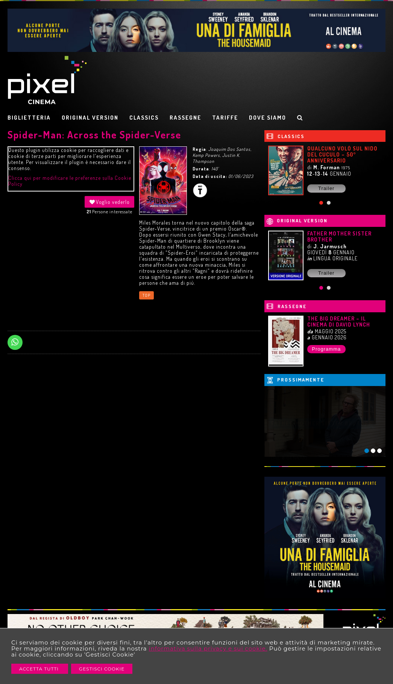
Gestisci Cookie (101, 669)
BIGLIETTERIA (29, 117)
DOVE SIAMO (267, 117)
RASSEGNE (185, 117)
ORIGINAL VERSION (90, 117)
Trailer (326, 188)
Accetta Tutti (39, 669)
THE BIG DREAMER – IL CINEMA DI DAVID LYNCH (338, 321)
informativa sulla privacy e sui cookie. (208, 648)
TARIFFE (225, 117)
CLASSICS (144, 117)
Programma (326, 349)
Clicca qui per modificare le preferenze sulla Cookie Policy (69, 181)
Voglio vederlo (109, 202)
